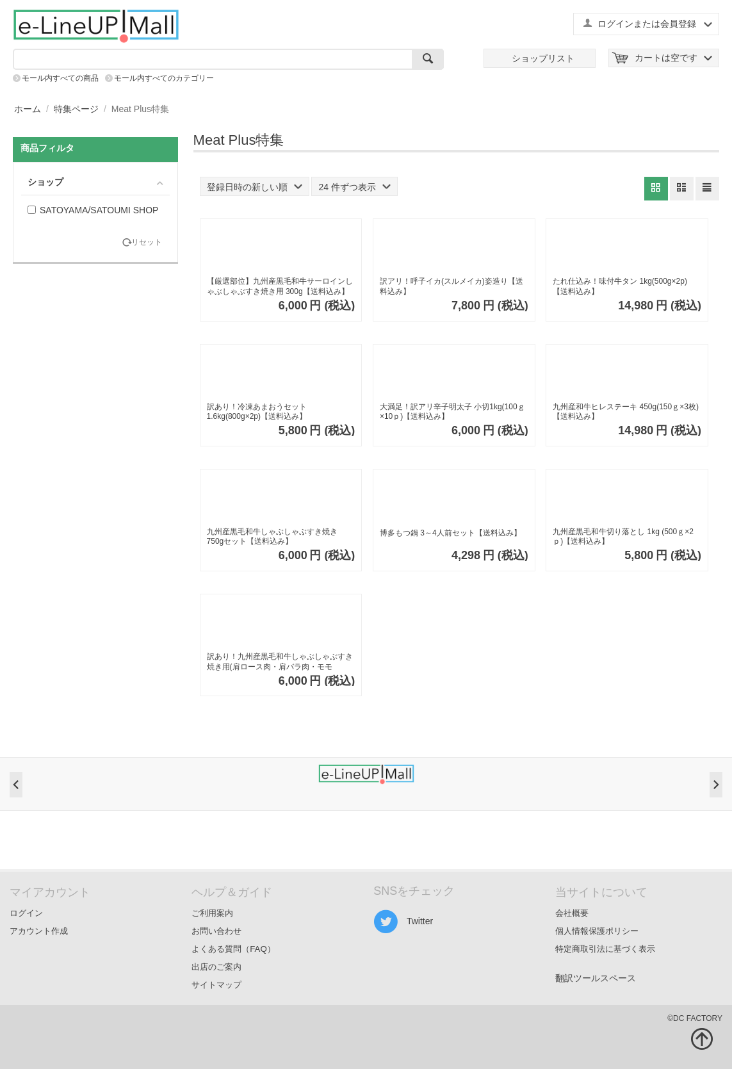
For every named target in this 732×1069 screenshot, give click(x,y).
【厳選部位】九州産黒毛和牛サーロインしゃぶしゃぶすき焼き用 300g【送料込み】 (280, 286)
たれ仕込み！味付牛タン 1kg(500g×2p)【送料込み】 (620, 286)
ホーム (27, 109)
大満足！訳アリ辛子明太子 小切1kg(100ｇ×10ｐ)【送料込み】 (452, 411)
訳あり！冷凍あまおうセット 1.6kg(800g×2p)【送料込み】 (257, 411)
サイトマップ (216, 985)
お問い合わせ (216, 931)
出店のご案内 (216, 967)
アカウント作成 (39, 931)
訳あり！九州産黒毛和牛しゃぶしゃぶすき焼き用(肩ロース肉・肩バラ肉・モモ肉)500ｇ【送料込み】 (280, 662)
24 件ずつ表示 (354, 187)
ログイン (26, 913)
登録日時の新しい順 (254, 187)
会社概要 (572, 913)
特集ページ (76, 109)
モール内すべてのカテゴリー (164, 78)
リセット (146, 242)
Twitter (403, 922)
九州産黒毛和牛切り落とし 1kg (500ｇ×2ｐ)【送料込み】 (623, 536)
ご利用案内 (212, 913)
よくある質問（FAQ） (233, 949)
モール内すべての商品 (60, 78)
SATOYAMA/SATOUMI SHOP (93, 210)
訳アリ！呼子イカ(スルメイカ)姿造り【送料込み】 (451, 286)
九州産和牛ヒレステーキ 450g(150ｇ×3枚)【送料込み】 (626, 411)
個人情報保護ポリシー (596, 931)
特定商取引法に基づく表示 (605, 949)
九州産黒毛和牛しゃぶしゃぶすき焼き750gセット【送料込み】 (272, 536)
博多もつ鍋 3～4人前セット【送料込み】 (450, 532)
